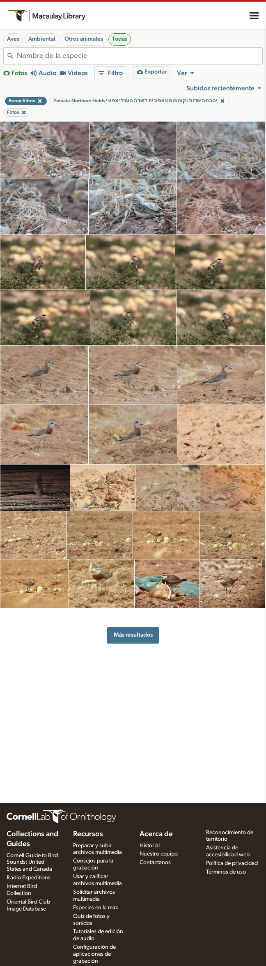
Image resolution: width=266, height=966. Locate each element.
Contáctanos (155, 862)
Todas (119, 39)
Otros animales (83, 39)
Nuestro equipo (159, 854)
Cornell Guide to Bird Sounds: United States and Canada (32, 862)
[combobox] (139, 56)
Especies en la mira (96, 908)
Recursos (88, 834)
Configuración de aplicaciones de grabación (94, 954)
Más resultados (133, 635)
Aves (13, 39)
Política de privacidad (232, 863)
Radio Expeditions (28, 878)
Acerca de (156, 834)
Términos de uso (226, 872)
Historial (150, 846)
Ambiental (41, 39)
